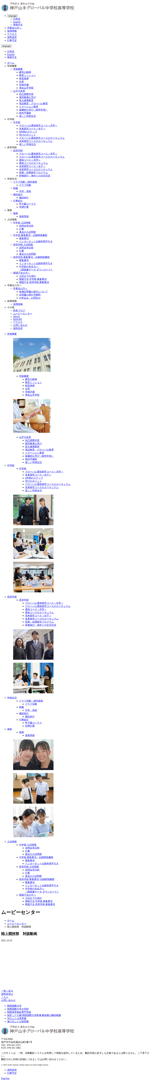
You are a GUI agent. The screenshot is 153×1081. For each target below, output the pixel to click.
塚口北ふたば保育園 (18, 1021)
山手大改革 (19, 91)
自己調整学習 (26, 94)
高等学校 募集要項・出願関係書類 (31, 257)
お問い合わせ (20, 325)
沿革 (21, 81)
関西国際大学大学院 (18, 1009)
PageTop (5, 1078)
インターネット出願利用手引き (36, 241)
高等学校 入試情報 (23, 244)
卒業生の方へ (14, 28)
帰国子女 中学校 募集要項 (33, 279)
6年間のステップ (28, 131)
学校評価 (24, 84)
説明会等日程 (26, 226)
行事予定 (12, 40)
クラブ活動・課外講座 (25, 182)
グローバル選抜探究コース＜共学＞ (38, 125)
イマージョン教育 (28, 106)
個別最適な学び (27, 97)
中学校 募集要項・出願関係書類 (30, 235)
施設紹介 (18, 194)
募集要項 (24, 238)
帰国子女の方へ (21, 273)
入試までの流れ (27, 276)
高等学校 (18, 150)
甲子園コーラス (27, 204)
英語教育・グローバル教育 (33, 103)
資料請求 (12, 37)
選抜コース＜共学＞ (30, 160)
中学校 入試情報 (21, 222)
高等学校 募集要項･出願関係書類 (36, 879)
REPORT (17, 319)
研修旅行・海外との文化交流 (34, 175)
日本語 (16, 19)
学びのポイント (27, 135)
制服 (15, 188)
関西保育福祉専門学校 (19, 1012)
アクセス (12, 34)
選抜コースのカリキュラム (33, 163)
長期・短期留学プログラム (33, 172)
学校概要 (18, 69)
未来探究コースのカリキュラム (36, 141)
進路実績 (24, 216)
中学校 (16, 122)
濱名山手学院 (26, 88)
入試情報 (12, 841)
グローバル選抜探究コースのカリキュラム (42, 138)
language (12, 16)
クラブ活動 (25, 185)
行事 (21, 229)
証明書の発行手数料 (30, 295)
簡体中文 (18, 24)
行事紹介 (18, 200)
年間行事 (24, 207)
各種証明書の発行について (33, 291)
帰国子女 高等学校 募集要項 (34, 282)
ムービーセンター (22, 313)
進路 (15, 213)
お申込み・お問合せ (30, 298)
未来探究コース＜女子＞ (32, 128)
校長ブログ (19, 310)
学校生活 (12, 697)
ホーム (10, 63)
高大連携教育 (26, 100)
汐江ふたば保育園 (16, 1018)
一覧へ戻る (7, 991)
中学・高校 (25, 191)
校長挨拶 (24, 78)
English (16, 22)
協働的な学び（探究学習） (33, 110)
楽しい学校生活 (27, 116)
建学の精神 (25, 72)
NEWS (16, 316)
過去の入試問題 (27, 232)
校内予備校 (25, 113)
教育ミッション (27, 75)
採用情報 (12, 31)
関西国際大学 (14, 1006)
